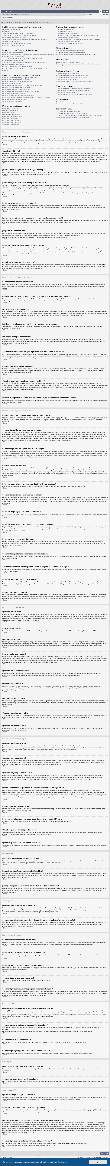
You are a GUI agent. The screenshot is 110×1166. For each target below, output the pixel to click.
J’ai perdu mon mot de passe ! (11, 41)
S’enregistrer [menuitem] (107, 12)
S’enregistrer (26, 14)
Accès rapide (3, 12)
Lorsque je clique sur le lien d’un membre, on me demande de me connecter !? (25, 69)
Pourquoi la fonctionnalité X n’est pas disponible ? (71, 113)
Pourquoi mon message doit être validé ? (15, 99)
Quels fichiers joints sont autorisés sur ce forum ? (71, 102)
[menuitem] (100, 11)
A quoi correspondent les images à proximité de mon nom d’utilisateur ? (24, 62)
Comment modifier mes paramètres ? (13, 53)
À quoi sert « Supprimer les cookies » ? (14, 45)
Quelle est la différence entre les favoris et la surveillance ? (74, 88)
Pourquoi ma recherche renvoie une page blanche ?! (72, 77)
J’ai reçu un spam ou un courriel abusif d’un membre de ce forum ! (76, 54)
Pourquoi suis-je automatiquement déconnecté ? (17, 43)
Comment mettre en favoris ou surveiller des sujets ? (72, 90)
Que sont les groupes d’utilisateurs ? (67, 33)
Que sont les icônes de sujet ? (11, 124)
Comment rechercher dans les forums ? (68, 73)
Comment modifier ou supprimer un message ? (16, 79)
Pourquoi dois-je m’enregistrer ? (12, 29)
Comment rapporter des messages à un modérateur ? (19, 95)
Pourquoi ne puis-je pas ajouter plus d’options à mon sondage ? (22, 85)
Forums (10, 11)
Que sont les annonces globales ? (12, 116)
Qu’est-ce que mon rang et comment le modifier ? (17, 66)
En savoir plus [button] (62, 1162)
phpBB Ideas (96, 1110)
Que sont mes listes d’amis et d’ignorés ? (69, 62)
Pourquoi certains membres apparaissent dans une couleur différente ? (78, 39)
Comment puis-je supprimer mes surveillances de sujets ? (74, 94)
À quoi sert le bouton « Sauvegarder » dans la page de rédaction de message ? (26, 97)
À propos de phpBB (66, 1099)
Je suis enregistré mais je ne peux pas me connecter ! (19, 35)
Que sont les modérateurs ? (64, 31)
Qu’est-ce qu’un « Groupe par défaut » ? (68, 41)
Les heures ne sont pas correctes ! (13, 56)
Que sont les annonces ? (10, 118)
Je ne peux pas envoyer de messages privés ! (70, 50)
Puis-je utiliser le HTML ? (10, 110)
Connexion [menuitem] (104, 12)
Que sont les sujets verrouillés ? (12, 122)
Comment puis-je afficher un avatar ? (13, 64)
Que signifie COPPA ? (9, 31)
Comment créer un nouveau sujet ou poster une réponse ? (20, 78)
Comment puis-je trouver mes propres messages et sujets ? (74, 81)
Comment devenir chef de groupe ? (67, 37)
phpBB (27, 343)
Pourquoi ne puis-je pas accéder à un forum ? (16, 89)
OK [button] (98, 1162)
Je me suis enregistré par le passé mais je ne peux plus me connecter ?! (24, 39)
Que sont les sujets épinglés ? (11, 120)
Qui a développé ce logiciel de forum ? (68, 111)
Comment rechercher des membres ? (67, 79)
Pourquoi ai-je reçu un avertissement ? (14, 93)
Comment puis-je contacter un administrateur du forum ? (73, 117)
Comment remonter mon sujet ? (12, 101)
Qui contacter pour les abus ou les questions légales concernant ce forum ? (79, 115)
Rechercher (6, 14)
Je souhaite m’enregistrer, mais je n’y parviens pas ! (18, 33)
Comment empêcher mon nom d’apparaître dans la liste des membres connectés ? (28, 54)
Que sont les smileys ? (9, 112)
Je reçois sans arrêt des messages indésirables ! (71, 53)
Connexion (16, 14)
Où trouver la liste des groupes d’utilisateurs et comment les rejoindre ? (78, 35)
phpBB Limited (52, 1097)
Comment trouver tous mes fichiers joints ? (69, 104)
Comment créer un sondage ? (11, 83)
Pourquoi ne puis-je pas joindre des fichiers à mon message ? (21, 91)
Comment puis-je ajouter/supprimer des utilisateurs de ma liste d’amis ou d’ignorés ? (78, 65)
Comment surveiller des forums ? (66, 92)
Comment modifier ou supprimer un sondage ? (16, 87)
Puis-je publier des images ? (11, 114)
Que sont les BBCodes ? (10, 108)
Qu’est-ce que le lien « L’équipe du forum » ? (70, 43)
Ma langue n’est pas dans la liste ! (12, 60)
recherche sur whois (16, 1124)
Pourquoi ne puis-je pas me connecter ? (14, 37)
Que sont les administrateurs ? (65, 29)
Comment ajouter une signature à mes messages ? (18, 81)
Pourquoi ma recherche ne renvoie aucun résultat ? (72, 75)
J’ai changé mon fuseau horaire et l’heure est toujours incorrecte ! (22, 58)
